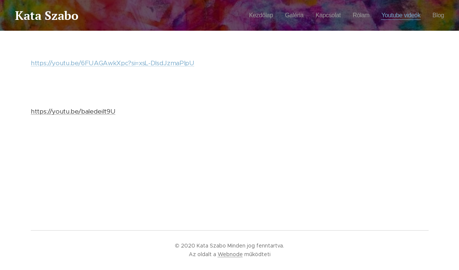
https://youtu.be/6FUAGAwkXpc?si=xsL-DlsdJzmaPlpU (112, 63)
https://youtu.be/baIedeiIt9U (73, 111)
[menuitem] (255, 15)
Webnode (230, 254)
